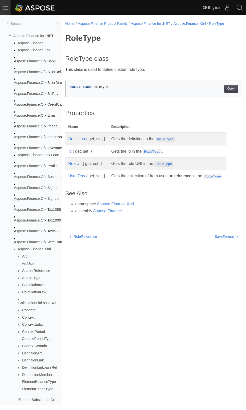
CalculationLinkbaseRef (37, 303)
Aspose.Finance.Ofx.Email (35, 115)
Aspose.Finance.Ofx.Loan (38, 155)
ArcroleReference (36, 271)
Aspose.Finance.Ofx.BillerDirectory (42, 83)
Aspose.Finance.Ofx (34, 50)
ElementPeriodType (37, 389)
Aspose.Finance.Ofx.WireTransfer (41, 242)
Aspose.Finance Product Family (103, 24)
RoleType (216, 24)
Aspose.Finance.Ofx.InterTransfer (41, 137)
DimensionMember (37, 375)
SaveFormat (214, 237)
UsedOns (76, 176)
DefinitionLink (33, 360)
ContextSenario (34, 346)
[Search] (32, 23)
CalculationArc (33, 285)
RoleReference (83, 237)
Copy (218, 89)
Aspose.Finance (31, 43)
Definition (76, 139)
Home (70, 24)
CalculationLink (34, 292)
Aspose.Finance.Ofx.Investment (39, 148)
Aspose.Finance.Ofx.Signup (36, 198)
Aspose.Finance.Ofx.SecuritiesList (41, 177)
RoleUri (75, 163)
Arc (25, 256)
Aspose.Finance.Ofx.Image (36, 126)
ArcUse (28, 264)
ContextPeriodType (37, 339)
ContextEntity (33, 324)
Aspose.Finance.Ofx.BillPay (36, 94)
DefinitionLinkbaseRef (39, 367)
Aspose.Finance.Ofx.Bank (35, 61)
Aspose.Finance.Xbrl (34, 249)
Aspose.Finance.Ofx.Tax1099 (37, 220)
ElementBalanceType (39, 382)
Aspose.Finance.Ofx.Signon (36, 188)
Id (70, 151)
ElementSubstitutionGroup (39, 400)
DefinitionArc (32, 353)
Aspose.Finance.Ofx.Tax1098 (37, 210)
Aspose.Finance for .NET (33, 36)
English (211, 7)
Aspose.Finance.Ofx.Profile (36, 166)
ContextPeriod (33, 332)
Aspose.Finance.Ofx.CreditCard (39, 104)
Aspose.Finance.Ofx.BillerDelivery (41, 72)
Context (28, 317)
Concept (29, 310)
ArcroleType (31, 278)
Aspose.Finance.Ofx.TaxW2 (36, 231)
